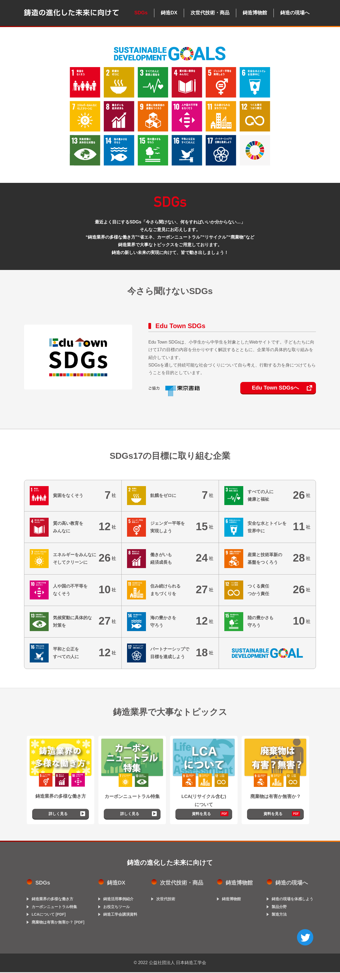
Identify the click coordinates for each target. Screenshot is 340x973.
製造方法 (279, 915)
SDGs (141, 12)
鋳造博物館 (255, 12)
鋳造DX (169, 12)
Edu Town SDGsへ (275, 388)
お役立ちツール (116, 907)
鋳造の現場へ (294, 12)
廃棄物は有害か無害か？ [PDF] (58, 923)
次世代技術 (165, 900)
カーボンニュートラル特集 (54, 907)
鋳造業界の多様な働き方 (52, 900)
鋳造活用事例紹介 (118, 900)
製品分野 (279, 907)
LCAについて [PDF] (49, 915)
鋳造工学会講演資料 (120, 915)
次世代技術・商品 (210, 12)
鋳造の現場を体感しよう (292, 900)
